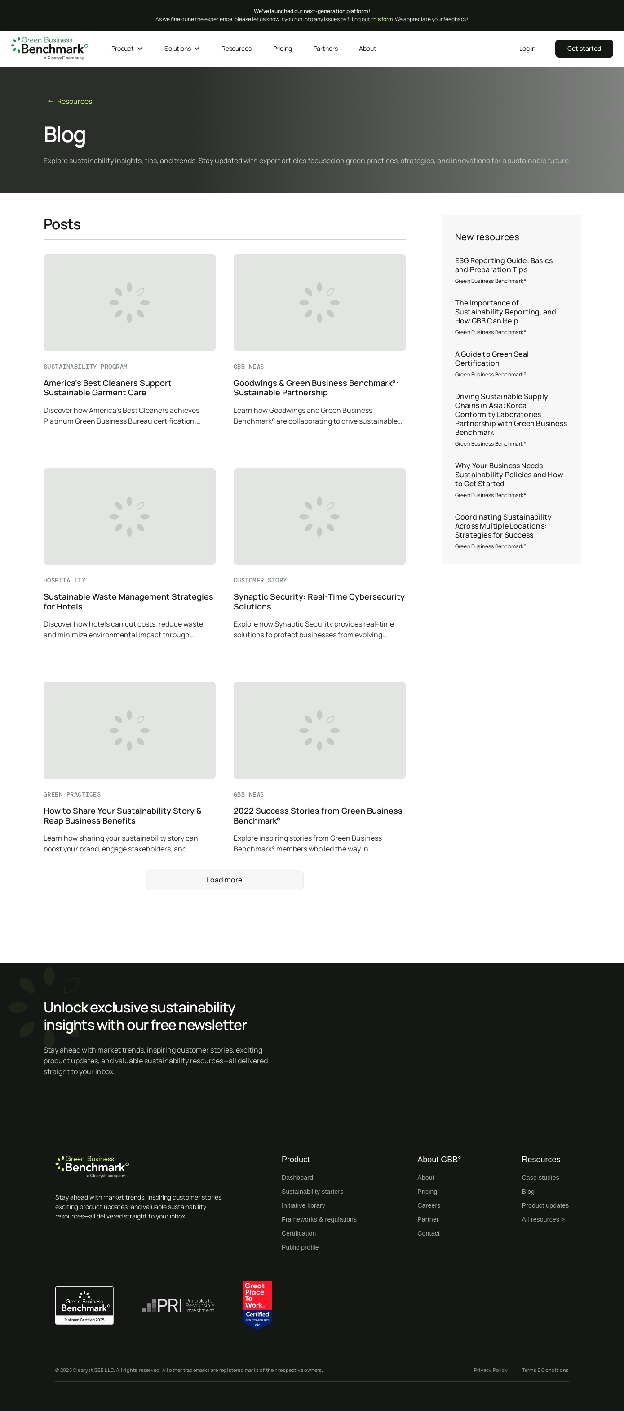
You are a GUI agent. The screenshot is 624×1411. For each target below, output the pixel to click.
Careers (428, 1205)
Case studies (540, 1177)
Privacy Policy (491, 1369)
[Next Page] (224, 880)
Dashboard (297, 1177)
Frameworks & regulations (319, 1219)
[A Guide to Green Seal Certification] (511, 364)
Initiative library (303, 1205)
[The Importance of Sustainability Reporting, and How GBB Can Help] (511, 317)
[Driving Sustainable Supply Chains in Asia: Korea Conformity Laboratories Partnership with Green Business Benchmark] (511, 420)
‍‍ (584, 48)
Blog (528, 1191)
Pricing (427, 1191)
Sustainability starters (313, 1191)
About (425, 1177)
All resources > (543, 1219)
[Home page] (145, 1167)
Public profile (300, 1247)
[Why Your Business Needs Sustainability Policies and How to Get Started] (511, 480)
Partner (427, 1219)
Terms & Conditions (545, 1369)
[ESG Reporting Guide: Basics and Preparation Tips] (511, 270)
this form (382, 19)
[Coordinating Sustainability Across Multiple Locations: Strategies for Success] (511, 531)
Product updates (545, 1205)
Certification (299, 1233)
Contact (428, 1233)
